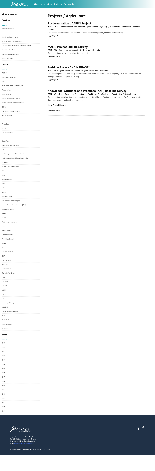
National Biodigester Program (11, 200)
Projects (58, 4)
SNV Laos (5, 264)
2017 (3, 377)
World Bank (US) (7, 324)
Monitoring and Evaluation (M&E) (12, 41)
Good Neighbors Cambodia (10, 145)
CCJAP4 (4, 107)
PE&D (3, 226)
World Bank (5, 320)
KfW (3, 183)
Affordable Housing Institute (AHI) (12, 86)
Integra (4, 175)
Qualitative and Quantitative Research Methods (16, 45)
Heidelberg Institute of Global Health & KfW (15, 158)
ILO (3, 171)
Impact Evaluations (8, 33)
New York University (8, 209)
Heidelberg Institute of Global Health (13, 154)
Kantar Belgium (7, 179)
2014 (3, 390)
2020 (3, 364)
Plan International (7, 235)
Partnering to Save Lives (9, 222)
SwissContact (6, 269)
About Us (38, 4)
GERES (4, 128)
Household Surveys (8, 28)
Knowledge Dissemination (10, 37)
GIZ (3, 137)
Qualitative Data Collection (10, 50)
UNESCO (4, 286)
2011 (3, 402)
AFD (3, 81)
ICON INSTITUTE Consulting (10, 166)
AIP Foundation (6, 94)
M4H (3, 188)
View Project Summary (58, 105)
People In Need (6, 230)
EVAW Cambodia (7, 115)
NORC (4, 218)
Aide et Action (6, 90)
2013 (3, 394)
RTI (3, 247)
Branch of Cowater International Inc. (13, 103)
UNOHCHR (5, 307)
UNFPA (4, 290)
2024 (3, 347)
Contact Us (69, 4)
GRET (3, 149)
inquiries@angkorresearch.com (24, 443)
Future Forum (6, 124)
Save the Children (7, 252)
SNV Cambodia (6, 260)
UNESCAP (5, 281)
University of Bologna (8, 303)
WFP (3, 315)
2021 (3, 360)
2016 (3, 381)
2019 (3, 368)
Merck (4, 192)
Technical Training (7, 58)
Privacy (49, 449)
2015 (3, 385)
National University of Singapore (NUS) (14, 205)
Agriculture (56, 36)
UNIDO (4, 298)
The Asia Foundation (8, 273)
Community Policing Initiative (11, 111)
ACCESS (4, 73)
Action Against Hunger (9, 77)
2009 (3, 411)
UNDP (4, 277)
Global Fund (5, 141)
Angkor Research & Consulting (11, 98)
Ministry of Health (7, 196)
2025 (3, 343)
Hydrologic (5, 162)
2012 (3, 398)
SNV (3, 256)
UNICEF (4, 294)
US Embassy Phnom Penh (10, 311)
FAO (3, 120)
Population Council (8, 239)
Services (48, 4)
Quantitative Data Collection (10, 54)
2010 (3, 407)
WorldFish (5, 328)
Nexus (4, 213)
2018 (3, 373)
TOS (44, 449)
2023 (3, 351)
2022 (3, 356)
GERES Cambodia (7, 132)
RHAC (4, 243)
